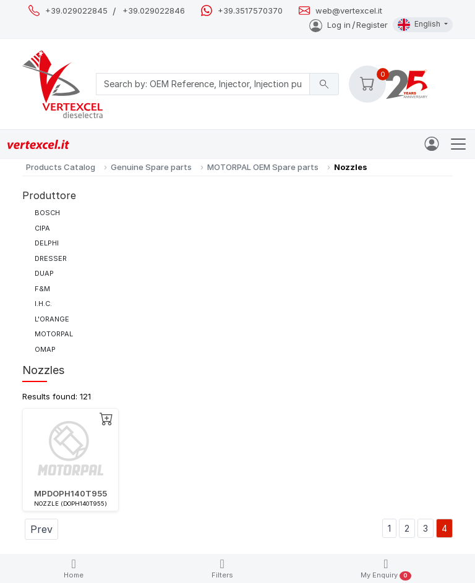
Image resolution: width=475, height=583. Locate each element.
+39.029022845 (76, 11)
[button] (367, 84)
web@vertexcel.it (348, 11)
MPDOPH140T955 (70, 493)
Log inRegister (348, 25)
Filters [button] (222, 568)
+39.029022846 (153, 11)
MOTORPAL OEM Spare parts (263, 167)
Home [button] (73, 568)
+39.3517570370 (250, 11)
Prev (41, 529)
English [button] (420, 25)
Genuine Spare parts (151, 167)
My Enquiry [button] (386, 569)
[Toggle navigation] (458, 144)
